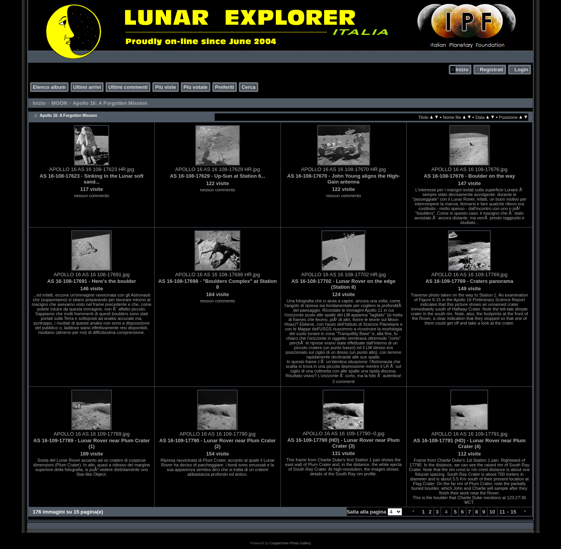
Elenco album (49, 87)
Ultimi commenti (128, 87)
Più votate (195, 87)
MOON (59, 103)
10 (492, 512)
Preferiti (224, 87)
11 (502, 512)
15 (513, 512)
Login (521, 69)
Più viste (165, 87)
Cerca (249, 87)
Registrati (491, 69)
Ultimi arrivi (87, 87)
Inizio (461, 69)
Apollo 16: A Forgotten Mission (110, 103)
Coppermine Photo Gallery (290, 543)
